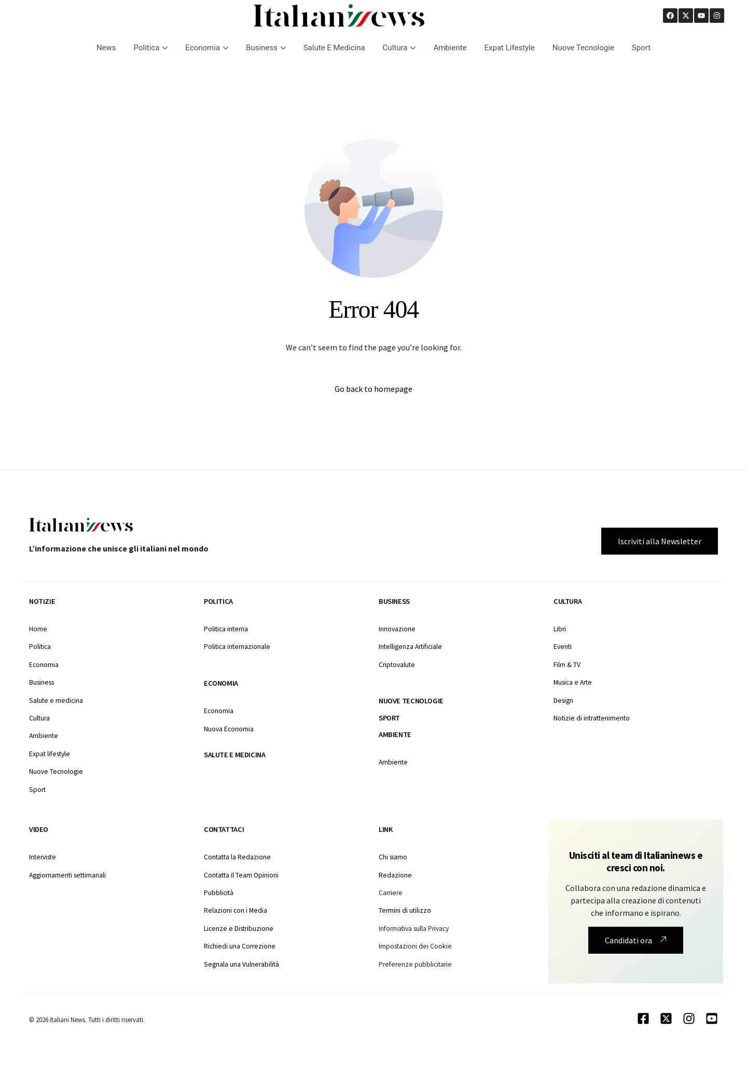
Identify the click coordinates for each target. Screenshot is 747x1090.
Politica (151, 47)
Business (266, 47)
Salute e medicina (234, 754)
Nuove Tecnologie (583, 47)
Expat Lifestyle (510, 47)
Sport (641, 47)
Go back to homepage (373, 389)
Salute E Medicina (334, 47)
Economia (206, 47)
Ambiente (449, 47)
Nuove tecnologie (411, 700)
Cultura (399, 47)
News (106, 47)
